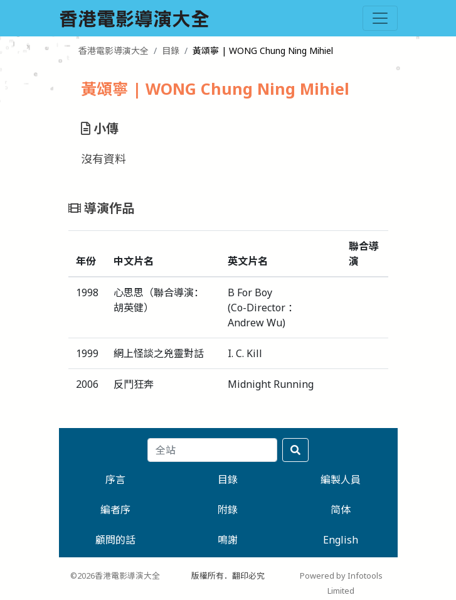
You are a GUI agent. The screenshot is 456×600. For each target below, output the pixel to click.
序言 (115, 479)
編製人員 (341, 479)
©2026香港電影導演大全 (115, 575)
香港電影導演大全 (113, 50)
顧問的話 (115, 540)
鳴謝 (228, 540)
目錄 (170, 50)
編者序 (115, 510)
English (340, 540)
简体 (341, 510)
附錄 (228, 510)
